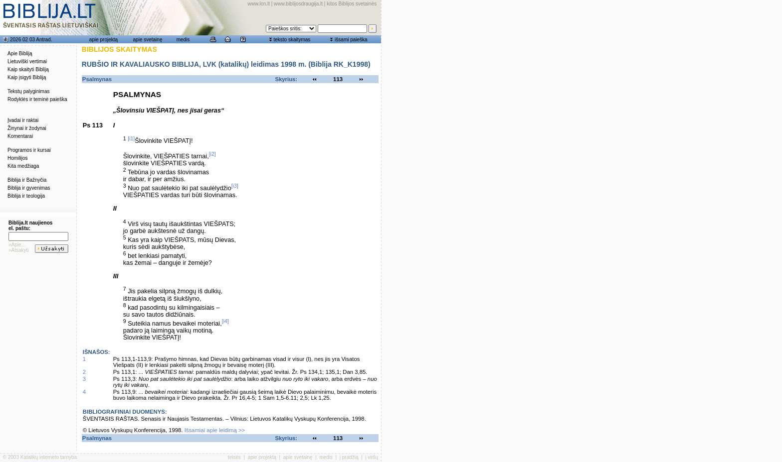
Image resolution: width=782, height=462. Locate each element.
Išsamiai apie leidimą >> (215, 430)
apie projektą (103, 39)
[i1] (131, 138)
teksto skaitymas (291, 39)
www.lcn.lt (259, 3)
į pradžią (349, 457)
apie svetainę (148, 39)
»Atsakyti (18, 250)
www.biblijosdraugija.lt (298, 3)
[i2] (212, 154)
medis (183, 39)
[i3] (234, 186)
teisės (234, 457)
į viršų (371, 457)
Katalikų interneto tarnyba (48, 457)
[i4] (225, 321)
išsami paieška (351, 39)
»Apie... (16, 244)
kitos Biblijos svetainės (352, 3)
